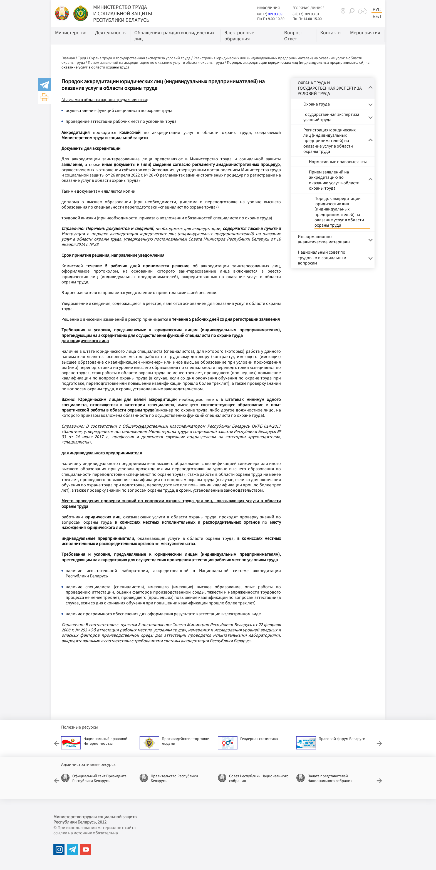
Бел (377, 16)
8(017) (262, 13)
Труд (82, 57)
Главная (68, 57)
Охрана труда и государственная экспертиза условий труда (139, 57)
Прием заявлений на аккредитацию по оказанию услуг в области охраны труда (156, 62)
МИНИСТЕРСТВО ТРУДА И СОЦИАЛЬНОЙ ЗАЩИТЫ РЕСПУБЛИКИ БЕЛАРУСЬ (122, 13)
